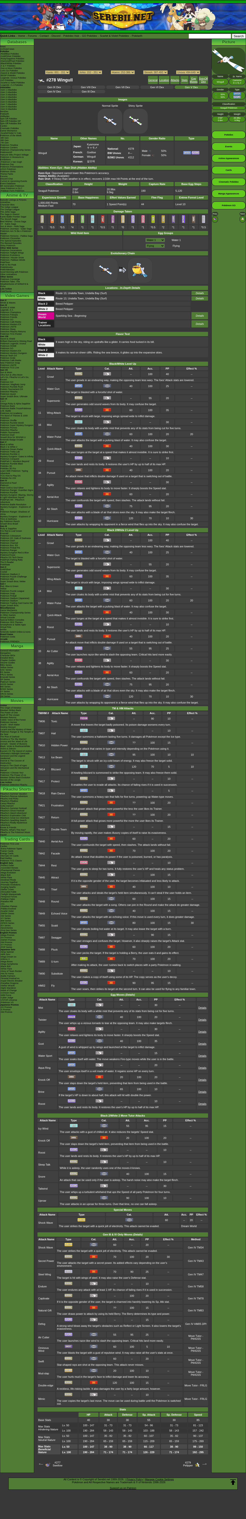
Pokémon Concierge (10, 279)
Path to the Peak (8, 265)
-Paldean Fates (7, 899)
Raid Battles (6, 858)
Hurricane (52, 520)
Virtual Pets (5, 627)
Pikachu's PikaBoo (9, 801)
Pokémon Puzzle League (12, 591)
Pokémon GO (6, 319)
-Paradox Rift (6, 901)
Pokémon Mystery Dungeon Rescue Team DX (13, 354)
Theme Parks (6, 174)
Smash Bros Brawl (9, 524)
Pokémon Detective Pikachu (13, 785)
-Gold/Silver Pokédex (10, 56)
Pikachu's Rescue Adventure (14, 796)
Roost (50, 460)
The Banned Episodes (11, 243)
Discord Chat (6, 179)
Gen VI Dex (157, 87)
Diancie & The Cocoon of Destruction (12, 762)
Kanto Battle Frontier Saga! (13, 217)
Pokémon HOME (8, 346)
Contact (44, 35)
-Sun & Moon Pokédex (11, 68)
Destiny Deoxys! (8, 727)
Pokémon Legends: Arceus (13, 343)
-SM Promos (6, 942)
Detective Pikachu (9, 391)
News (3, 46)
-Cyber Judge (6, 997)
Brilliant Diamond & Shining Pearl (16, 341)
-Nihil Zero (5, 954)
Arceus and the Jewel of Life (13, 741)
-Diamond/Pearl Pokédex (12, 61)
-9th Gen (4, 138)
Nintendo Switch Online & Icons (15, 632)
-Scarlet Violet (7, 911)
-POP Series (6, 947)
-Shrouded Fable (8, 892)
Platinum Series (7, 682)
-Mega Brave (6, 961)
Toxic (54, 721)
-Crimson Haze (7, 993)
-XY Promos (6, 945)
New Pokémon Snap (10, 363)
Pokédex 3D (6, 466)
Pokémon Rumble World (12, 423)
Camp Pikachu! (7, 803)
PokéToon (5, 262)
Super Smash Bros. (9, 605)
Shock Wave (45, 1222)
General (153, 80)
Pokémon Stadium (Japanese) (14, 598)
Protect (55, 781)
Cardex (3, 126)
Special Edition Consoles (12, 620)
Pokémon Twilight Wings (12, 253)
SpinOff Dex (203, 80)
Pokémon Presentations (11, 167)
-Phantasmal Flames (10, 870)
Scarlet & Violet (7, 307)
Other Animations (8, 274)
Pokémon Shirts (8, 171)
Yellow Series (6, 667)
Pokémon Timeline (9, 145)
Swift (41, 1361)
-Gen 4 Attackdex (8, 97)
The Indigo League (9, 207)
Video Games (17, 296)
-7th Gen (4, 143)
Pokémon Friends (8, 317)
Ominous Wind (43, 1349)
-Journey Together (9, 882)
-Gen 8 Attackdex (8, 106)
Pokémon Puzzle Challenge (13, 576)
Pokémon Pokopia (9, 315)
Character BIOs (7, 655)
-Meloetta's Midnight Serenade (15, 753)
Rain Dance (58, 793)
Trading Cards (17, 839)
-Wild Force (5, 995)
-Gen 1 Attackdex (8, 90)
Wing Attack (54, 412)
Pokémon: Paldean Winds (12, 260)
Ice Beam (56, 757)
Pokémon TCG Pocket (11, 334)
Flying (176, 245)
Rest (54, 865)
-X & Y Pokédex (7, 66)
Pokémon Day (7, 164)
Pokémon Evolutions (10, 255)
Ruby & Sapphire (8, 528)
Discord (56, 35)
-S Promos (5, 1009)
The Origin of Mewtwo (10, 708)
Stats (184, 80)
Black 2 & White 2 (8, 447)
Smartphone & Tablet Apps (13, 625)
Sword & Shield (7, 339)
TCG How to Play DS (10, 476)
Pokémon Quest (8, 394)
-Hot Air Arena (7, 973)
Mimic (41, 1398)
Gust (41, 1043)
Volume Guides (7, 662)
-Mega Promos (7, 935)
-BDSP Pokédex (8, 75)
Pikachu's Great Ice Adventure (14, 818)
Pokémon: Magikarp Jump (12, 384)
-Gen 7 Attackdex (8, 104)
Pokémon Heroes (8, 722)
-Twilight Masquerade (10, 894)
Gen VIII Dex (88, 87)
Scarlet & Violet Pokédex (114, 35)
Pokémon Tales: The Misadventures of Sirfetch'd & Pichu (14, 284)
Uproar (42, 1200)
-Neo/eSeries (6, 928)
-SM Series (5, 916)
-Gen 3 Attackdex (8, 94)
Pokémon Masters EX (10, 324)
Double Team (59, 829)
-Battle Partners (7, 976)
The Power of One (9, 712)
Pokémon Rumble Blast (11, 464)
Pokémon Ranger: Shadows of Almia (15, 513)
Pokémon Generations (11, 250)
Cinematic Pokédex (9, 128)
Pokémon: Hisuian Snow (12, 257)
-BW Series (5, 921)
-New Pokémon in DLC (11, 188)
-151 (2, 904)
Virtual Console (7, 617)
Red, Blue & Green (9, 586)
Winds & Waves (7, 303)
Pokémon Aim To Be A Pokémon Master (15, 232)
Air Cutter (52, 651)
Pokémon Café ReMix (10, 322)
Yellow (3, 588)
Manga (17, 646)
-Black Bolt (5, 875)
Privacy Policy (134, 1479)
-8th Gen (4, 140)
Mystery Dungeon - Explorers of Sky (15, 508)
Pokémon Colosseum (10, 536)
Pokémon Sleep (8, 329)
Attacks (175, 80)
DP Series (5, 679)
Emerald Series (7, 677)
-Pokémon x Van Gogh (11, 162)
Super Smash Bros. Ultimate (14, 396)
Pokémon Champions (10, 312)
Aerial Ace (53, 496)
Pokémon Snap (7, 593)
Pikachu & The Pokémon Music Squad (15, 833)
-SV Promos (6, 937)
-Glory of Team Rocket (11, 971)
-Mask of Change (8, 990)
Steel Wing (44, 1274)
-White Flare (6, 877)
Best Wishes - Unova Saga (13, 221)
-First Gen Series (8, 930)
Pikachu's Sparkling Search (13, 820)
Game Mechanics (8, 131)
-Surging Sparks (8, 887)
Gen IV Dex (54, 91)
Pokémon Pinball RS (10, 548)
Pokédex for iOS (8, 478)
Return (55, 817)
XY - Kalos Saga (8, 224)
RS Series (5, 672)
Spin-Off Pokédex (8, 118)
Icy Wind (43, 1128)
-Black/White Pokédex (10, 63)
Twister (42, 1019)
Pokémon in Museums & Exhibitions (12, 158)
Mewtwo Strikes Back (10, 710)
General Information (9, 650)
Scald (54, 925)
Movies (17, 701)
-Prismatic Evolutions (10, 884)
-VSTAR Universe (8, 1000)
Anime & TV (17, 195)
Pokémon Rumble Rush (11, 387)
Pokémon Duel (7, 435)
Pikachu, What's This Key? (13, 830)
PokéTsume (6, 291)
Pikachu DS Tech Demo (11, 557)
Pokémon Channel (9, 543)
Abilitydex (5, 116)
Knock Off (44, 1079)
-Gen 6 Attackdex (8, 102)
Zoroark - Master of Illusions (13, 744)
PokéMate (5, 564)
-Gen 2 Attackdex (8, 92)
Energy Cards (6, 853)
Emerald (4, 533)
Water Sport (45, 1055)
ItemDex (4, 111)
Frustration (57, 805)
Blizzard (56, 769)
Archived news (7, 49)
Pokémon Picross (8, 427)
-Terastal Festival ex (9, 978)
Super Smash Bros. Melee (12, 581)
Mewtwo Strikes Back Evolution (15, 777)
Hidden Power (59, 745)
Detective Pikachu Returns (13, 331)
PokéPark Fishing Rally (11, 560)
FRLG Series (6, 674)
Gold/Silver (5, 569)
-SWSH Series (7, 913)
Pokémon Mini (7, 579)
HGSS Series (6, 684)
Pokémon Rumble (9, 492)
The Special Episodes (10, 241)
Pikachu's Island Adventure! (13, 813)
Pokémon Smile (7, 358)
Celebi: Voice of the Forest (13, 720)
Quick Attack (54, 448)
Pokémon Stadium (9, 600)
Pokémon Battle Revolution (13, 504)
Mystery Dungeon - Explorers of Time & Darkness (15, 517)
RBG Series (6, 665)
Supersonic (53, 400)
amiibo (3, 629)
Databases (17, 42)
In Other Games (8, 615)
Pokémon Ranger (8, 550)
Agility (50, 484)
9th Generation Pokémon (12, 186)
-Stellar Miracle (7, 985)
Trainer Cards (6, 851)
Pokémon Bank (7, 406)
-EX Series (5, 925)
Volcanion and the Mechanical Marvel (14, 769)
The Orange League (10, 209)
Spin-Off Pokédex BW (10, 123)
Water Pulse (54, 436)
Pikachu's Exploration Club (13, 815)
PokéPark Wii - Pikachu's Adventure (12, 501)
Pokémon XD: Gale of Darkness (15, 538)
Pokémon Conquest (9, 459)
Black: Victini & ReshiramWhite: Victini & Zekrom (15, 747)
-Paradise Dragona (9, 983)
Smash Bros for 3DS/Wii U (13, 437)
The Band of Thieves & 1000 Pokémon (14, 416)
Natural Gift (45, 1310)
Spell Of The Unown (9, 715)
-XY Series (5, 918)
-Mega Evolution (8, 872)
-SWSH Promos (8, 940)
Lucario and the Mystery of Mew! (15, 729)
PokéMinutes (6, 267)
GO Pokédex (89, 35)
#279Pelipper (188, 1464)
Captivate (43, 1298)
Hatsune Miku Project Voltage (14, 155)
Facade (55, 853)
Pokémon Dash (7, 540)
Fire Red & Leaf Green (11, 531)
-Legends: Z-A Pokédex (11, 85)
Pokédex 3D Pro (8, 468)
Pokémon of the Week (10, 135)
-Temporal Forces (8, 896)
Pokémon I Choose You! (12, 773)
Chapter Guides (7, 660)
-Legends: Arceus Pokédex (13, 78)
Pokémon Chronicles (10, 238)
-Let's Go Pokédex (9, 70)
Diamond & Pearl (8, 483)
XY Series (5, 691)
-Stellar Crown (7, 889)
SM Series (5, 696)
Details (200, 293)
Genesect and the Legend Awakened (12, 757)
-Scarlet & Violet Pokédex (12, 82)
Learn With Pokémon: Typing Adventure (14, 472)
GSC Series (6, 670)
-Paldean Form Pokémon (12, 191)
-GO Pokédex (6, 80)
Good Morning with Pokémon (14, 272)
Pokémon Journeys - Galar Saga (16, 229)
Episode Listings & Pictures (13, 200)
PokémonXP (6, 152)
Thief (54, 889)
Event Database (8, 183)
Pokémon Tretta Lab (10, 452)
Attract (55, 877)
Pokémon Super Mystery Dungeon (16, 425)
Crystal (3, 572)
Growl (50, 376)
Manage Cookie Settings (159, 1479)
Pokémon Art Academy (11, 413)
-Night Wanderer (8, 988)
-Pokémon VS (7, 1002)
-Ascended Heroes (9, 868)
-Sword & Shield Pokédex (12, 73)
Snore (41, 1176)
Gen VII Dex (123, 87)
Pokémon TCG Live (9, 367)
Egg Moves (193, 80)
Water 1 (176, 240)
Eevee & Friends (8, 827)
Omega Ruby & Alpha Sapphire (15, 403)
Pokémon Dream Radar (11, 449)
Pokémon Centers (9, 147)
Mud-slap (43, 1373)
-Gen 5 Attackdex (8, 99)
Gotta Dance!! (7, 806)
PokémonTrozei (7, 555)
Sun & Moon (6, 372)
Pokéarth (137, 35)
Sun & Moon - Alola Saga (12, 226)
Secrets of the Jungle (10, 780)
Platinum (4, 485)
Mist (49, 424)
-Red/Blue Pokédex (9, 54)
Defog (41, 1323)
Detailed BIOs (7, 658)
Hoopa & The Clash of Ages (13, 765)
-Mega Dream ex (8, 957)
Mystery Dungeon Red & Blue (14, 552)
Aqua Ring (44, 1067)
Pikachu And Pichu (9, 798)
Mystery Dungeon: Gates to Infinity (16, 456)
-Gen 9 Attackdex (8, 109)
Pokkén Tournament (9, 432)
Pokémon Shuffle (8, 420)
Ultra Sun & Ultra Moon (11, 375)
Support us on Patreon (123, 1488)
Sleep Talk (44, 1164)
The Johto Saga (8, 212)
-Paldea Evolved (8, 909)
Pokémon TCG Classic (11, 860)
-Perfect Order (7, 865)
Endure (42, 1286)
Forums (32, 35)
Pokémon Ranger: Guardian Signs (16, 490)
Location (164, 80)
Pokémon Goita (7, 637)
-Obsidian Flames (8, 906)
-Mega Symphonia (9, 964)
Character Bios (7, 205)
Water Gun (53, 388)
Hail (53, 733)
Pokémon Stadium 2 (10, 574)
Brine (41, 1091)
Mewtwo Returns (8, 717)
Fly (53, 985)
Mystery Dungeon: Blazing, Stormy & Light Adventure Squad (17, 496)
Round (55, 901)
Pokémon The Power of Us (13, 775)
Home (21, 35)
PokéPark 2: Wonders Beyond (14, 461)
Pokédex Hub (71, 35)
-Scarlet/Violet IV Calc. (11, 133)
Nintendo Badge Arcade (11, 439)
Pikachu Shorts (17, 789)
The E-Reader (7, 562)
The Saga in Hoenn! (9, 214)
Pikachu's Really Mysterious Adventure (13, 823)
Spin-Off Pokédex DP (10, 121)
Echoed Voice (59, 913)
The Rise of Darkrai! (9, 736)
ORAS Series (6, 694)
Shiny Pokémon (7, 245)
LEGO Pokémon (8, 169)
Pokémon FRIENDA (9, 641)
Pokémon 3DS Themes (11, 622)
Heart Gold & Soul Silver (12, 488)
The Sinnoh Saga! (9, 219)
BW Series (5, 686)
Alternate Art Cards (9, 856)
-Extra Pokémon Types (11, 848)
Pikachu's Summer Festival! (13, 808)
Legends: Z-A (6, 310)
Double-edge (45, 1385)
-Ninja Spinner (7, 952)
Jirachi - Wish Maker (10, 724)
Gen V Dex (191, 87)
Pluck (54, 949)
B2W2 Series (6, 689)
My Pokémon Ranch (10, 521)
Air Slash (52, 508)
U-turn (55, 961)
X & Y (3, 401)
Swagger (56, 937)
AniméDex (5, 202)
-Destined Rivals (8, 880)
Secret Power (46, 1261)
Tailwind (43, 1188)
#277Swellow (57, 1464)
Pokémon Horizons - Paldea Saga (16, 236)
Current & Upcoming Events (13, 181)
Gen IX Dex (54, 87)
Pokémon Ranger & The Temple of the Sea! (16, 733)
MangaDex (5, 653)
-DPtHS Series (7, 923)
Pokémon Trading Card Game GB (16, 603)
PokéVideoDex (7, 269)
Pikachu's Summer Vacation (13, 794)
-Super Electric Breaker (11, 981)
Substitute (57, 973)
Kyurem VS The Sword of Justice (16, 751)
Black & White (7, 444)
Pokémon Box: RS (9, 545)
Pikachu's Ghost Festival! (12, 810)
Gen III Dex (88, 91)
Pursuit (51, 472)
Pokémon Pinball (8, 596)
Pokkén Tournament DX (11, 389)
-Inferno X (5, 959)
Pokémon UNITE (8, 327)
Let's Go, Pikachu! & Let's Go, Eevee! (14, 378)
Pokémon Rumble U (10, 454)
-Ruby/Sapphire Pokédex (12, 58)
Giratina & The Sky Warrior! (13, 739)
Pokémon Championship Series (15, 150)
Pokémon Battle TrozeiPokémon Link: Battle (15, 409)
